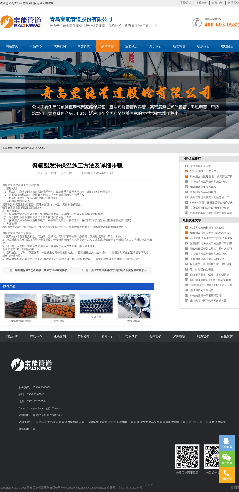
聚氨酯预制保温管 (21, 320)
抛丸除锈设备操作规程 (203, 186)
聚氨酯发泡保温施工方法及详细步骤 (211, 243)
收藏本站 (201, 2)
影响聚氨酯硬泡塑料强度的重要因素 (211, 213)
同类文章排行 (192, 158)
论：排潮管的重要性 (202, 269)
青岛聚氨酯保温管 (200, 166)
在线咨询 (217, 2)
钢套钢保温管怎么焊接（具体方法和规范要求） (42, 270)
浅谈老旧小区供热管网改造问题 (208, 300)
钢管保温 (58, 320)
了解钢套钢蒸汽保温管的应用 (207, 259)
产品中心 (36, 46)
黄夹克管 (96, 316)
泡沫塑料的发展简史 (202, 290)
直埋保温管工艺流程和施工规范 (208, 181)
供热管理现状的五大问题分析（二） (211, 197)
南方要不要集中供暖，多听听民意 (209, 274)
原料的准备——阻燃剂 (203, 192)
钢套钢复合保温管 (197, 422)
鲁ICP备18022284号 (130, 487)
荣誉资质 (84, 46)
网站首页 (12, 46)
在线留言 (227, 46)
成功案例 (60, 46)
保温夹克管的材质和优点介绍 (207, 227)
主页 (17, 148)
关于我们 (155, 46)
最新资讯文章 (192, 220)
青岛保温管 (133, 320)
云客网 (235, 487)
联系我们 (233, 2)
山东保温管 (40, 422)
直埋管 (112, 422)
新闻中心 (107, 46)
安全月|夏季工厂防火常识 (204, 171)
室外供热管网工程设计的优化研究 (209, 207)
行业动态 (38, 148)
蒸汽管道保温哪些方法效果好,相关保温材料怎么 (118, 270)
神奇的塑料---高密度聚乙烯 (205, 295)
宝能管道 (185, 2)
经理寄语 (179, 46)
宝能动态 (131, 46)
